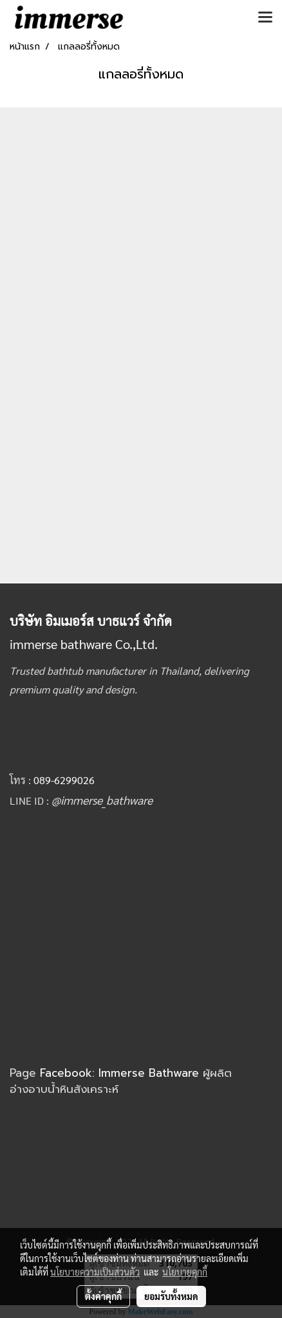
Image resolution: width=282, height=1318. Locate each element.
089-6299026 (64, 780)
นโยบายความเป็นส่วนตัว (95, 1271)
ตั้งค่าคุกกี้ (103, 1296)
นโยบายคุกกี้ (184, 1271)
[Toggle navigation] (265, 18)
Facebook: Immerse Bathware (121, 1073)
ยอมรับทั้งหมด (171, 1296)
